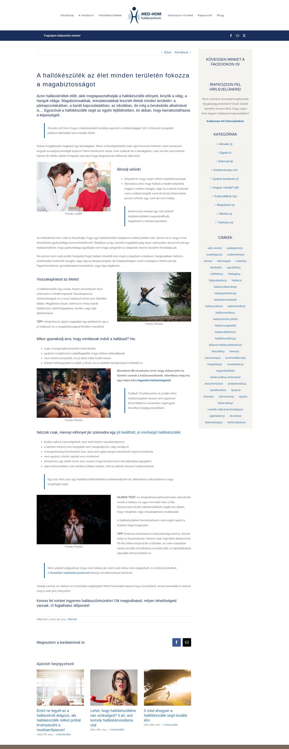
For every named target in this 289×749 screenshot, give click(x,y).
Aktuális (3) (225, 144)
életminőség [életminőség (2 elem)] (214, 422)
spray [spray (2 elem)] (236, 390)
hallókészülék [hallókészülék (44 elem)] (225, 338)
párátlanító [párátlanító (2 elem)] (218, 390)
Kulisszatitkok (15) (226, 196)
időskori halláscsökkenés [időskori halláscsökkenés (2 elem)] (225, 345)
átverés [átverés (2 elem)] (235, 416)
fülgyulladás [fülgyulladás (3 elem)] (218, 280)
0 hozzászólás (63, 734)
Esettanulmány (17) (225, 170)
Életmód (72, 619)
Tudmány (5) (225, 222)
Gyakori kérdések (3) (225, 179)
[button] (39, 702)
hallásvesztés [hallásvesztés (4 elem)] (225, 312)
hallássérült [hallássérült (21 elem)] (237, 306)
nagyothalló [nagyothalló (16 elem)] (225, 370)
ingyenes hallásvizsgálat (153, 380)
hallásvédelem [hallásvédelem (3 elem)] (225, 332)
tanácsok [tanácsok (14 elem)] (225, 403)
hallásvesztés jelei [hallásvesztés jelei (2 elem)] (225, 319)
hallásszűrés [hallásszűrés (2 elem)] (214, 306)
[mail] (237, 35)
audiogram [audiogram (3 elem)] (235, 248)
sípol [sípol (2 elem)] (243, 396)
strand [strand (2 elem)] (208, 396)
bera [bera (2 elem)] (208, 261)
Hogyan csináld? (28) (226, 187)
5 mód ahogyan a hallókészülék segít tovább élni (165, 715)
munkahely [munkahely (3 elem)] (235, 364)
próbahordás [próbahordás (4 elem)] (237, 383)
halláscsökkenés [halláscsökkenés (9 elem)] (225, 287)
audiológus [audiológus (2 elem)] (214, 254)
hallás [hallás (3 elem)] (237, 280)
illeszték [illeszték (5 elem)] (218, 351)
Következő (181, 52)
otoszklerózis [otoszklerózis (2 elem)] (214, 383)
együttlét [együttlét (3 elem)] (234, 267)
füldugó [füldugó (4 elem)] (234, 274)
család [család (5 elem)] (241, 261)
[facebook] (230, 35)
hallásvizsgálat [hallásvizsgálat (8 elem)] (225, 325)
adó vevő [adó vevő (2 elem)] (215, 248)
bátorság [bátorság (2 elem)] (224, 261)
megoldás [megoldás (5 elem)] (214, 364)
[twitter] (244, 35)
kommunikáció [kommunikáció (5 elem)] (235, 358)
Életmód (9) (225, 161)
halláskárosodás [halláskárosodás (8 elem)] (225, 299)
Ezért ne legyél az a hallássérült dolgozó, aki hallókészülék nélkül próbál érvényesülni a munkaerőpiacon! (59, 720)
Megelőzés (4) (225, 205)
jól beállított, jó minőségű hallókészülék (148, 432)
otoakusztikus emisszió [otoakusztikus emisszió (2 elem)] (225, 377)
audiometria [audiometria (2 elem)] (235, 254)
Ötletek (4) (225, 213)
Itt (52, 605)
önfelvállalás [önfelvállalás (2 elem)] (236, 422)
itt (132, 370)
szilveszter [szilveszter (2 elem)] (226, 396)
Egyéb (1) (225, 152)
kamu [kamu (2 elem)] (234, 351)
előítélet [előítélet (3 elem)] (216, 274)
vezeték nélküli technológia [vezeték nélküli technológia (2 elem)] (225, 409)
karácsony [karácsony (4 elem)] (212, 358)
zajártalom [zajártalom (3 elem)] (217, 416)
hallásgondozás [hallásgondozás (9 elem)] (225, 293)
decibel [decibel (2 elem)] (216, 267)
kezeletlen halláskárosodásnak (69, 573)
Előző (167, 52)
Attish (40, 619)
